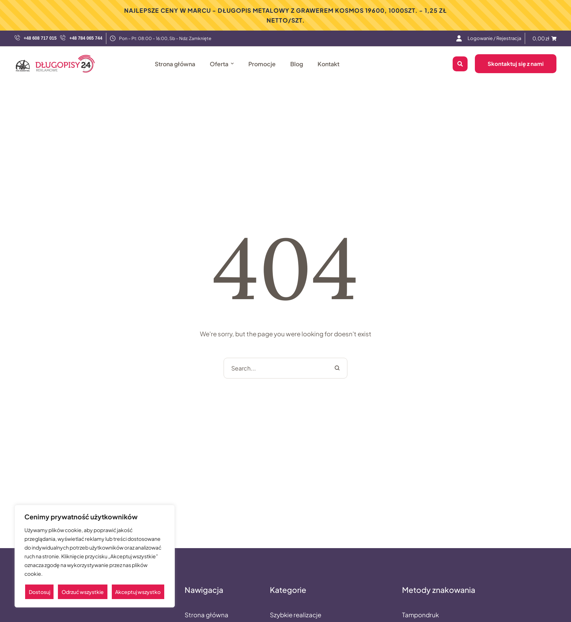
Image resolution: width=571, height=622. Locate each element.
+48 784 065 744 (85, 38)
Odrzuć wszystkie (83, 592)
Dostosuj (39, 592)
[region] (95, 556)
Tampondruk (420, 615)
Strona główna (206, 615)
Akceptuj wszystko (138, 592)
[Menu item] (494, 38)
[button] (551, 612)
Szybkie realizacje (295, 615)
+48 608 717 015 (40, 38)
